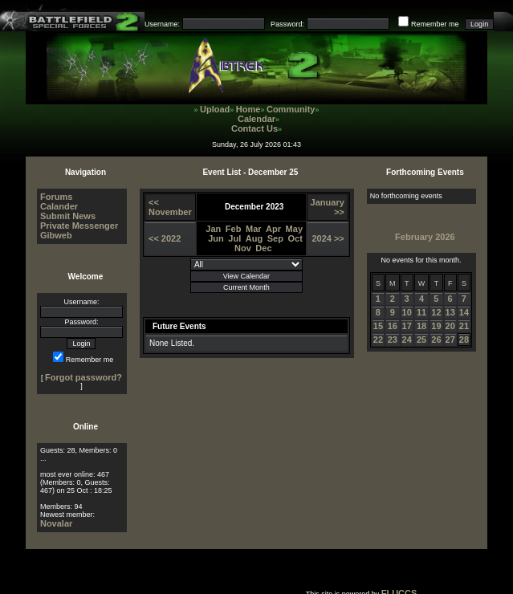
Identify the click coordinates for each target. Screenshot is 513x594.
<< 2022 (165, 238)
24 (407, 339)
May (294, 229)
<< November (170, 207)
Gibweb (56, 235)
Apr (273, 229)
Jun (216, 238)
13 (450, 312)
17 (407, 326)
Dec (263, 248)
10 (407, 312)
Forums (56, 196)
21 (464, 326)
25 (421, 339)
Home (248, 109)
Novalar (56, 523)
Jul (234, 238)
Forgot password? (83, 377)
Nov (242, 248)
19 (436, 326)
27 (450, 339)
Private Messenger (79, 225)
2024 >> (327, 238)
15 (378, 326)
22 (378, 339)
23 (392, 339)
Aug (254, 238)
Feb (234, 229)
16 (392, 326)
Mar (254, 229)
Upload (215, 109)
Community (291, 109)
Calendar (256, 119)
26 (436, 339)
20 (450, 326)
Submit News (68, 216)
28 (464, 339)
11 (421, 312)
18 (421, 326)
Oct (295, 238)
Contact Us (254, 128)
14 (464, 312)
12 (436, 312)
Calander (59, 206)
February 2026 (425, 237)
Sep (275, 238)
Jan (213, 229)
